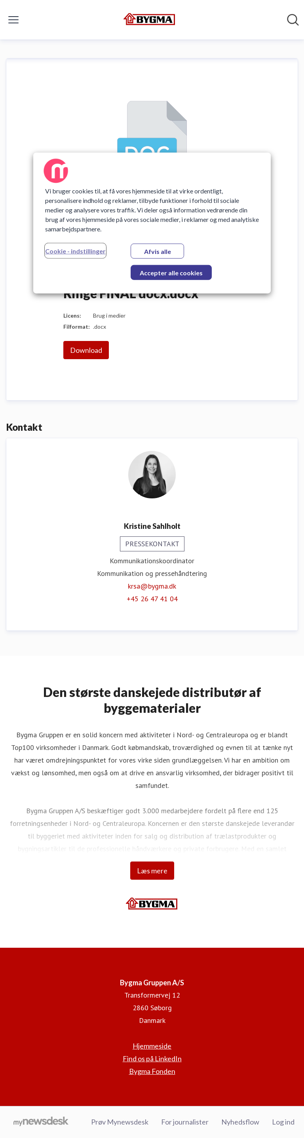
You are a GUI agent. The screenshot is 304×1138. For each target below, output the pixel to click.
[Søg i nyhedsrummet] (293, 19)
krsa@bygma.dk (152, 586)
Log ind (283, 1121)
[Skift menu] (13, 20)
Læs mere (152, 870)
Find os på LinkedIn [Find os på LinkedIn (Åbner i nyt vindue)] (152, 1058)
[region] (152, 222)
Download (86, 350)
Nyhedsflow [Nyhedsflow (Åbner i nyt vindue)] (240, 1121)
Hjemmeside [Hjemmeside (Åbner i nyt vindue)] (152, 1045)
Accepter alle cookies (171, 272)
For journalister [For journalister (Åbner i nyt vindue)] (185, 1121)
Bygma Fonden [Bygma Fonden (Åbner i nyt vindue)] (152, 1071)
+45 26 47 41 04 (152, 598)
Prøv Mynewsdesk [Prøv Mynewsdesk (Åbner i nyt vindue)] (119, 1121)
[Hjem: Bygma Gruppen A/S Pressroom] (150, 20)
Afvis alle (157, 251)
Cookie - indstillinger (75, 250)
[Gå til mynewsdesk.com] (41, 1122)
